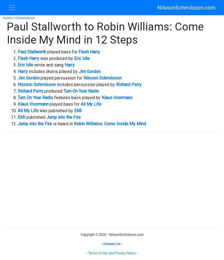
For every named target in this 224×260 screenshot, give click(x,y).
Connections (25, 18)
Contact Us (111, 244)
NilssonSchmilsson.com (186, 7)
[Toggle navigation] (12, 7)
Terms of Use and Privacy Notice (112, 253)
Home (7, 18)
